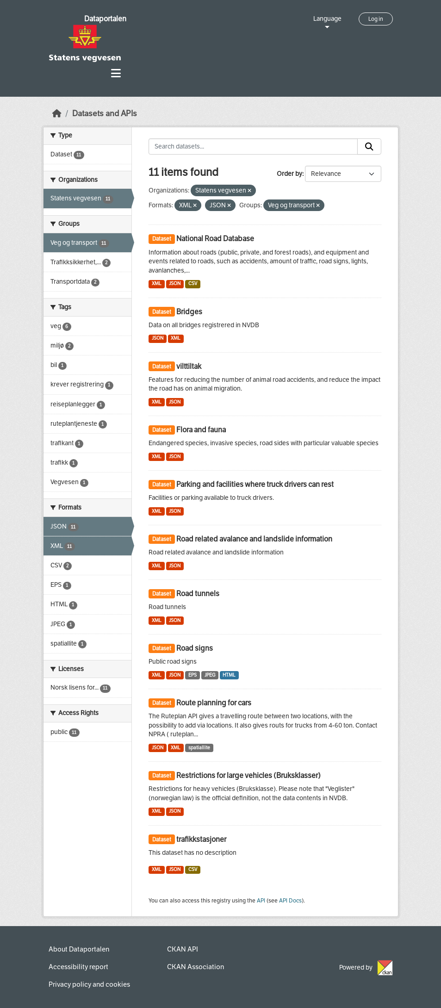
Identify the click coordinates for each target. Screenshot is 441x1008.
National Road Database (215, 238)
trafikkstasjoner (201, 839)
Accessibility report (78, 967)
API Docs (290, 900)
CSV (192, 283)
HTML (229, 675)
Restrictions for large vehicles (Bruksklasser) (248, 775)
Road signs (194, 648)
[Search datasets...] (253, 146)
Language (327, 19)
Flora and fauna (201, 429)
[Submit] (369, 146)
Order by (289, 174)
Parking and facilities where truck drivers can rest (255, 484)
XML (156, 283)
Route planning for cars (213, 702)
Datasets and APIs (104, 113)
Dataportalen (105, 18)
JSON (174, 283)
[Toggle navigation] (116, 73)
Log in (375, 19)
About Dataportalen (79, 949)
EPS (192, 675)
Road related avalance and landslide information (254, 539)
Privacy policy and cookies (89, 984)
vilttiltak (188, 366)
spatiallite (199, 748)
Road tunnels (197, 593)
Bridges (189, 311)
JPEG (210, 675)
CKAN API (182, 949)
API (261, 900)
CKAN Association (195, 967)
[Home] (57, 113)
